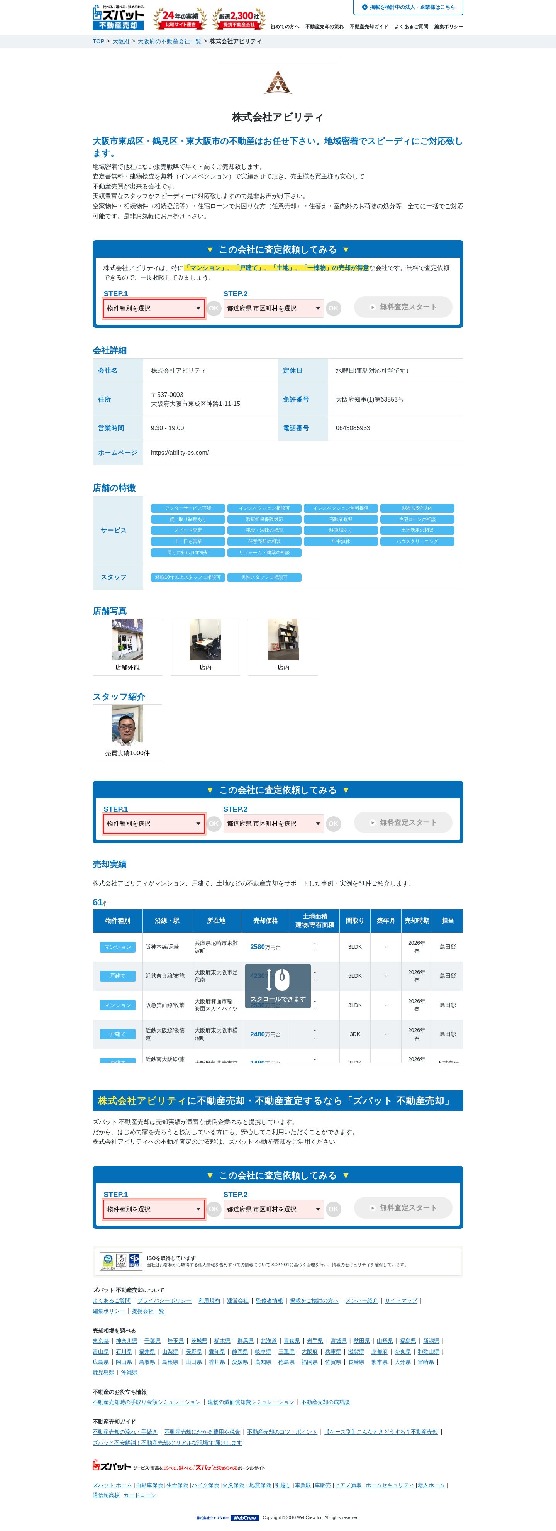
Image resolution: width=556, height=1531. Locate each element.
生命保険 (177, 1485)
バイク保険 (205, 1485)
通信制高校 (106, 1495)
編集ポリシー (448, 26)
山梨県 (170, 1351)
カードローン (140, 1495)
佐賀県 (333, 1362)
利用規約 (209, 1300)
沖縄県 (129, 1372)
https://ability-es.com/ (180, 452)
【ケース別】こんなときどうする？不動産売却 (381, 1432)
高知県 (263, 1362)
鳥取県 (147, 1362)
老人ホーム (431, 1485)
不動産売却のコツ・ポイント (282, 1432)
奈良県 (403, 1351)
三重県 (286, 1351)
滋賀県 (356, 1351)
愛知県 (217, 1351)
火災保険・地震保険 (246, 1485)
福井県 (147, 1351)
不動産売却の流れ (324, 26)
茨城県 (199, 1341)
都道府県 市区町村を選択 (262, 308)
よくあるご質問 (412, 26)
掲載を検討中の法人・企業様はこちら (412, 7)
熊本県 (379, 1362)
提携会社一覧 (148, 1311)
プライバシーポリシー (164, 1300)
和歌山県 (428, 1351)
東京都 (101, 1341)
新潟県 (431, 1341)
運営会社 (238, 1300)
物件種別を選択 (129, 308)
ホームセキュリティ (390, 1485)
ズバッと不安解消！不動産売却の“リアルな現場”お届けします (167, 1442)
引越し (283, 1485)
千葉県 (152, 1341)
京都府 (379, 1351)
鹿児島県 (103, 1372)
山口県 (194, 1362)
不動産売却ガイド (369, 26)
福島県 (408, 1341)
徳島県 (286, 1362)
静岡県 (240, 1351)
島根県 (170, 1362)
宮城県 (339, 1341)
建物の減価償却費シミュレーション (251, 1402)
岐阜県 (263, 1351)
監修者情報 (269, 1300)
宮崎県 (426, 1362)
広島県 (101, 1362)
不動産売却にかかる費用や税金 (202, 1432)
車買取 (303, 1485)
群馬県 (245, 1341)
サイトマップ (401, 1300)
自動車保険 (149, 1485)
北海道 (269, 1341)
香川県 (217, 1362)
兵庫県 (333, 1351)
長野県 (194, 1351)
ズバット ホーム (112, 1485)
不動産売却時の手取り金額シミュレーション (147, 1402)
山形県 (385, 1341)
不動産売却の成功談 (325, 1402)
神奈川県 (126, 1341)
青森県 (292, 1341)
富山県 (101, 1351)
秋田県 (362, 1341)
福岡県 (310, 1362)
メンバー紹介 (362, 1300)
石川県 (124, 1351)
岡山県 (124, 1362)
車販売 (323, 1485)
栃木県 (222, 1341)
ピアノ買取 (348, 1485)
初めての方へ (284, 26)
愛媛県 (240, 1362)
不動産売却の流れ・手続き (125, 1432)
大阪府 (310, 1351)
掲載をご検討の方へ (314, 1300)
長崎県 (356, 1362)
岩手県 (315, 1341)
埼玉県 (176, 1341)
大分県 (403, 1362)
